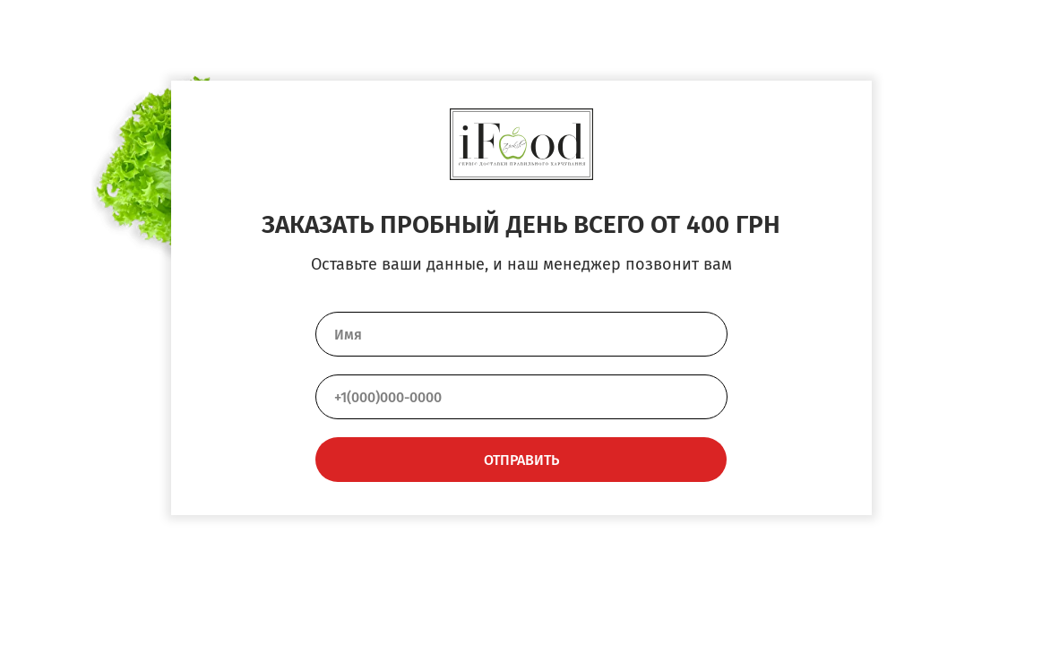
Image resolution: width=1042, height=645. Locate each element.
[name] (521, 334)
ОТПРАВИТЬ (521, 460)
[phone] (521, 396)
